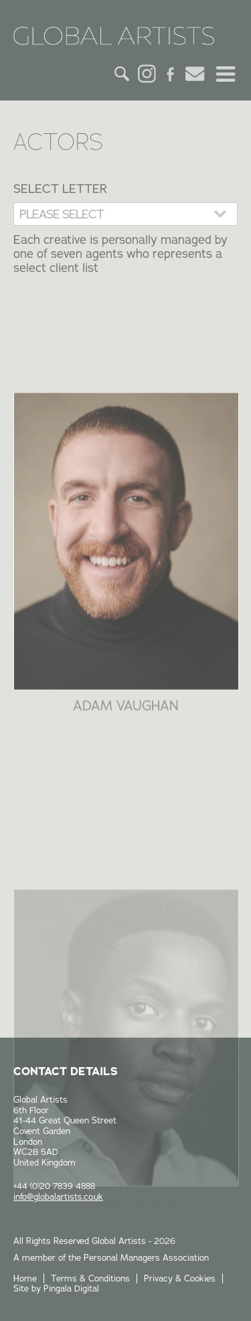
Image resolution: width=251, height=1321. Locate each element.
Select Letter (60, 188)
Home (25, 1278)
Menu (226, 74)
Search (122, 74)
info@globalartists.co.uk (58, 1196)
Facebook (171, 74)
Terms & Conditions (90, 1278)
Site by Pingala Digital (56, 1288)
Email (195, 74)
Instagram (147, 74)
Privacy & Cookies (180, 1278)
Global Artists (113, 40)
